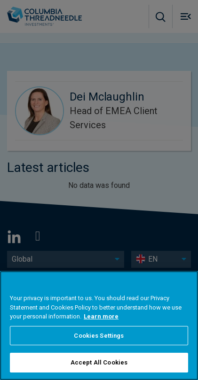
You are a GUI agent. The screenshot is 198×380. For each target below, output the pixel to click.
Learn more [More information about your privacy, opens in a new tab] (101, 316)
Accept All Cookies (99, 362)
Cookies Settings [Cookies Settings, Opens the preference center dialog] (99, 335)
